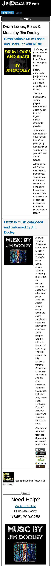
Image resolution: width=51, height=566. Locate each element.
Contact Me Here (25, 506)
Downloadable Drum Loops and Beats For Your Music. (24, 41)
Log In (19, 13)
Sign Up (8, 12)
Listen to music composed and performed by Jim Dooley (23, 227)
